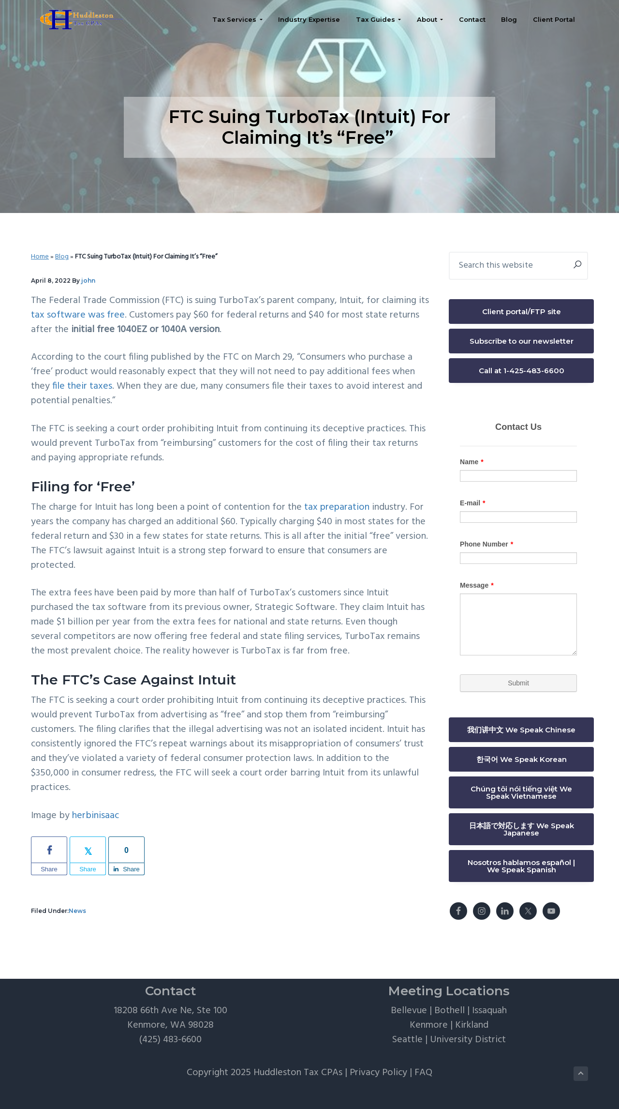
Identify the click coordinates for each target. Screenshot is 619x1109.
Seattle (407, 1040)
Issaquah (489, 1010)
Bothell (449, 1010)
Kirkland (471, 1025)
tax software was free (78, 315)
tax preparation (336, 507)
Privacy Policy (378, 1072)
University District (468, 1040)
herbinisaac (95, 815)
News (77, 910)
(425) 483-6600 (170, 1040)
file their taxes (82, 386)
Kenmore (429, 1025)
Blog (62, 256)
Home (40, 256)
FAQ (423, 1072)
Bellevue (409, 1010)
